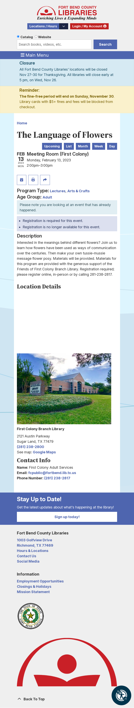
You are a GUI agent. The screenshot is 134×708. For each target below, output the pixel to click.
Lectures (57, 191)
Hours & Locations (32, 551)
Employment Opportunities (40, 581)
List (69, 146)
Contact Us (26, 556)
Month (83, 146)
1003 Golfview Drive (34, 540)
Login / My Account (87, 26)
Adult (47, 197)
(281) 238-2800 (30, 447)
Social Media (28, 561)
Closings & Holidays (34, 586)
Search (105, 44)
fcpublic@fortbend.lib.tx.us (52, 473)
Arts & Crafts (78, 191)
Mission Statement (33, 592)
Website (44, 37)
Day (112, 146)
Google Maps (44, 452)
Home (22, 123)
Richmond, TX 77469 (35, 545)
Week (98, 146)
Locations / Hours (43, 26)
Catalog (26, 37)
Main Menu (35, 55)
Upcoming (52, 146)
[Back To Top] (67, 699)
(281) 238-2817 (57, 478)
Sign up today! (67, 517)
